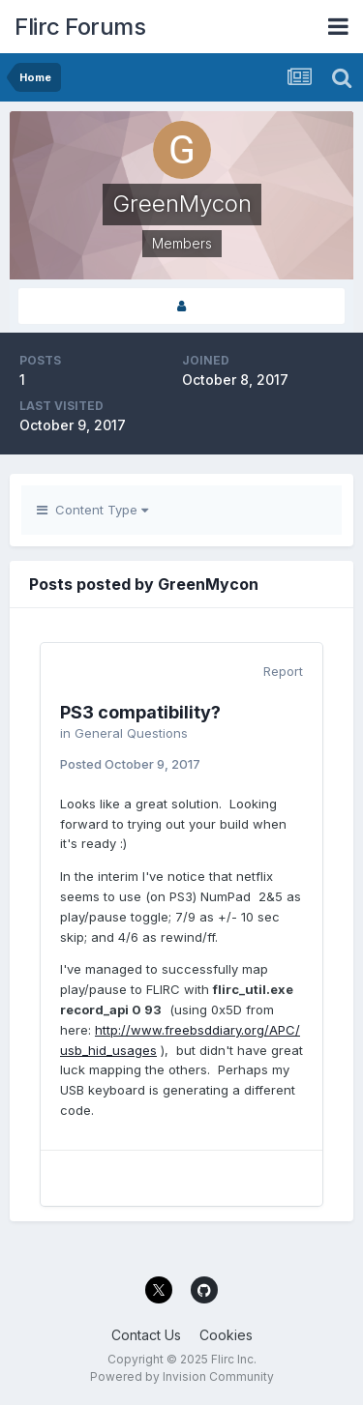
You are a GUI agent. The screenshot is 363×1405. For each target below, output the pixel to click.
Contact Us (146, 1335)
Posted (130, 764)
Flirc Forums (80, 27)
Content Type (92, 509)
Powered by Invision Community (182, 1376)
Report (283, 671)
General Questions (131, 733)
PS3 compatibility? (140, 712)
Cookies (226, 1335)
